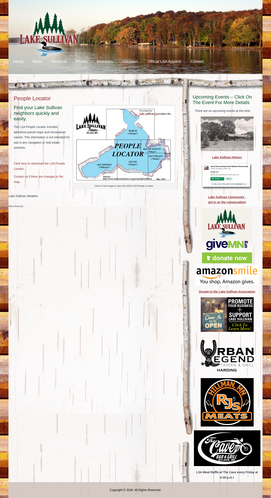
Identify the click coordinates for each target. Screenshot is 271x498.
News (37, 61)
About (18, 61)
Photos (82, 61)
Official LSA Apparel (164, 61)
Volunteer (130, 61)
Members (105, 61)
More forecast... (17, 206)
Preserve (58, 61)
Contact (197, 61)
